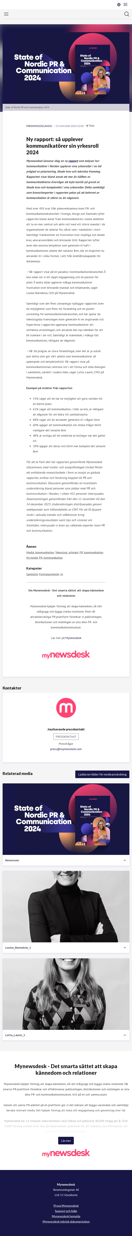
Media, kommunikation (40, 552)
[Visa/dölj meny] (6, 14)
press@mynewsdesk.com (66, 749)
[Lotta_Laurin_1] (66, 994)
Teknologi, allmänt (67, 552)
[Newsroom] (66, 819)
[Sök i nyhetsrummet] (126, 14)
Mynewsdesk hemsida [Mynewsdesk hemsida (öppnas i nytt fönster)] (66, 1216)
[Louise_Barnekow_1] (66, 907)
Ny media (32, 558)
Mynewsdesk (73, 638)
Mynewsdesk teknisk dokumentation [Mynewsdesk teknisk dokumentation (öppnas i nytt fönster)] (66, 1221)
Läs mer (66, 1140)
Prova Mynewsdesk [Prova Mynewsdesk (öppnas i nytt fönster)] (66, 1205)
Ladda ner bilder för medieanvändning (102, 774)
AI (61, 574)
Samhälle (32, 574)
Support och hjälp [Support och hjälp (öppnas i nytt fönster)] (66, 1211)
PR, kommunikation (91, 552)
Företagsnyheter (49, 574)
